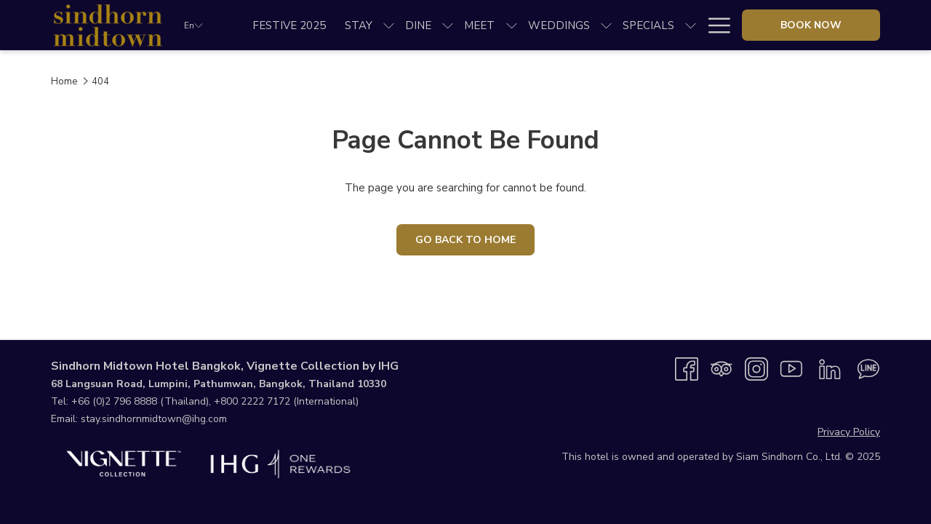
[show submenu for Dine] (448, 25)
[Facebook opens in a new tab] (686, 368)
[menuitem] (289, 25)
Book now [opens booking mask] (811, 25)
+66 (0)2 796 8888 (114, 401)
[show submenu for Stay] (389, 25)
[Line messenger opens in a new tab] (868, 368)
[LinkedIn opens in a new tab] (830, 368)
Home (64, 81)
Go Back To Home (465, 240)
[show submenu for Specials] (691, 25)
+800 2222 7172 (252, 401)
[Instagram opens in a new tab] (756, 368)
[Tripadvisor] (721, 368)
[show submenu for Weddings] (606, 25)
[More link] (714, 25)
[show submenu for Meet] (512, 25)
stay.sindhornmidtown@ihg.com (154, 419)
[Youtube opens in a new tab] (791, 368)
